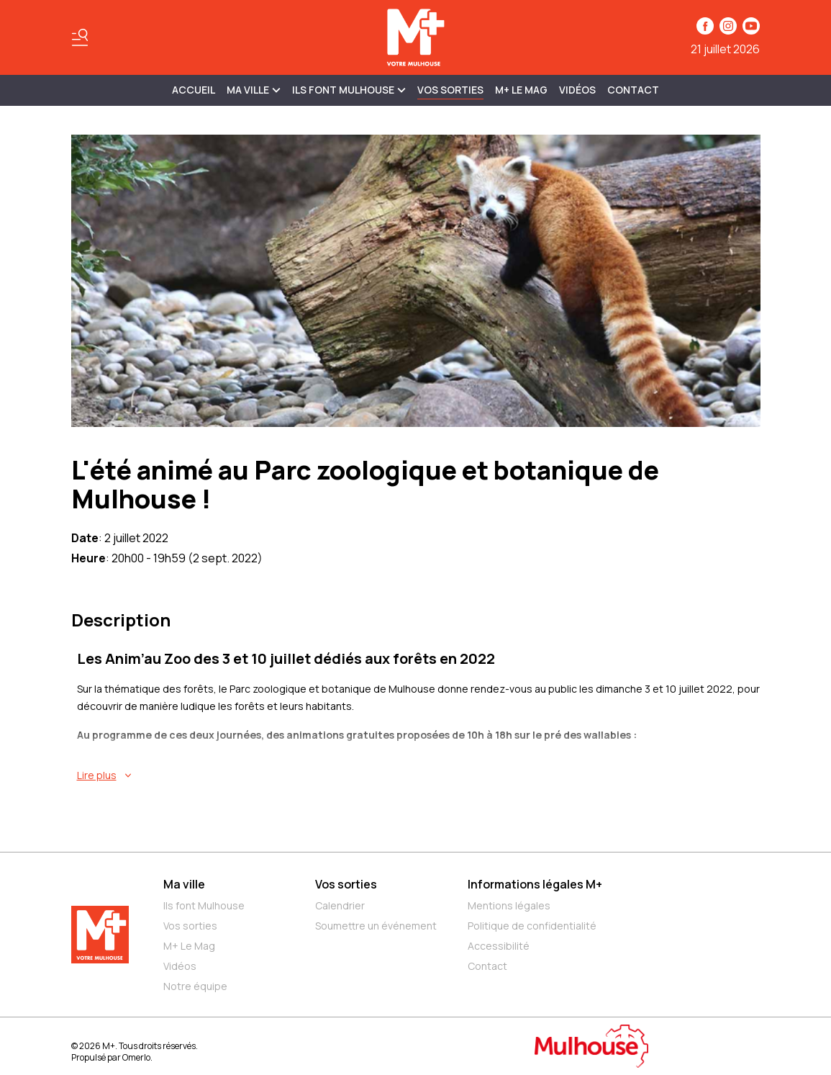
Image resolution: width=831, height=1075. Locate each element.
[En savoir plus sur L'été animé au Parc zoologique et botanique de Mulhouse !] (418, 775)
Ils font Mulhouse (204, 905)
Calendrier (340, 905)
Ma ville (184, 884)
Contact (633, 89)
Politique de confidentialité (532, 925)
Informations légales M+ (535, 884)
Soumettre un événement (376, 925)
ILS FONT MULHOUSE (349, 89)
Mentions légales (509, 905)
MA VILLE (254, 89)
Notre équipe (195, 986)
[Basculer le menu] (79, 37)
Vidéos (577, 89)
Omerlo (136, 1057)
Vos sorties (450, 89)
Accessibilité (499, 946)
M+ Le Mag (521, 89)
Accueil (193, 89)
